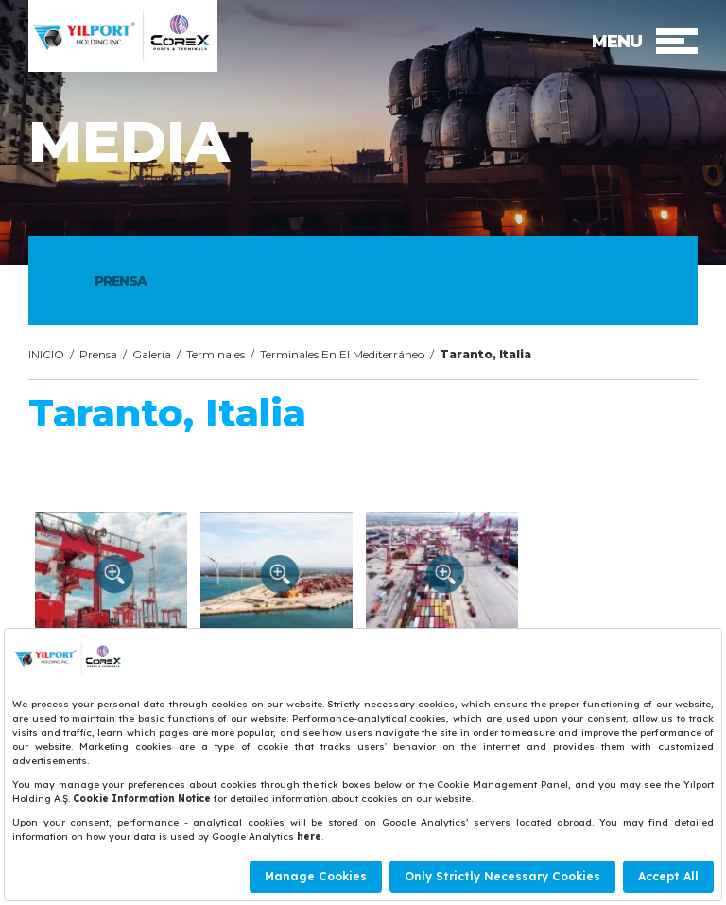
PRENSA (121, 280)
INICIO (46, 354)
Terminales (215, 354)
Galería (151, 354)
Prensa (98, 354)
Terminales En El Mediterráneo (342, 354)
